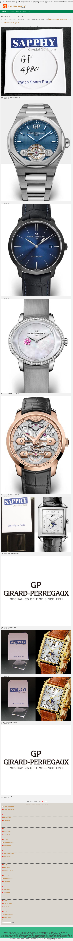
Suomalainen (52, 938)
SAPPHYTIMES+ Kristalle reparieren (7, 16)
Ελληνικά (47, 939)
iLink (9, 932)
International (67, 939)
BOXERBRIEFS (60, 933)
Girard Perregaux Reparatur (20, 16)
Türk (57, 939)
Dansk (48, 938)
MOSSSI (15, 933)
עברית (60, 939)
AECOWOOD (24, 933)
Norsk (56, 938)
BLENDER (55, 933)
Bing (22, 932)
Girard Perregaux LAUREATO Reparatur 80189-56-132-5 (11, 201)
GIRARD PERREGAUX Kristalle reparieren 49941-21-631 (11, 674)
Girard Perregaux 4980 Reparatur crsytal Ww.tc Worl (10, 97)
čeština (43, 939)
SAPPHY (56, 932)
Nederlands (33, 938)
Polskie (8, 939)
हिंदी (62, 938)
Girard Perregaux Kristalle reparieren (7, 796)
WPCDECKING (50, 933)
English (63, 939)
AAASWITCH (42, 932)
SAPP (34, 933)
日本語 (37, 938)
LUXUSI (28, 933)
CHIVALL (63, 932)
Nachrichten (12, 11)
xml (17, 932)
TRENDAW (20, 933)
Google (19, 932)
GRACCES (42, 933)
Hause (3, 11)
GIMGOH (67, 932)
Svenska (59, 938)
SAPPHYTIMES (31, 932)
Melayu (32, 939)
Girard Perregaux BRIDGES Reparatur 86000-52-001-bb (11, 494)
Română (16, 939)
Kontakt (28, 11)
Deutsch (25, 938)
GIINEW (45, 933)
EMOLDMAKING (51, 932)
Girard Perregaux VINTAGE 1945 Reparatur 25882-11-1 (11, 553)
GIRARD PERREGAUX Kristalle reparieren (9, 722)
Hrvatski (36, 939)
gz (14, 932)
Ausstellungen (18, 11)
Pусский (4, 939)
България (40, 939)
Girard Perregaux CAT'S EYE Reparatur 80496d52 (10, 393)
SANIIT (35, 932)
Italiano (29, 938)
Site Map (11, 932)
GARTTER (60, 932)
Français (22, 938)
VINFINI (38, 932)
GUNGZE (37, 933)
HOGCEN (12, 933)
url (13, 932)
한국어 (50, 939)
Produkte (7, 11)
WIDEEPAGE (25, 932)
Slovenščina (24, 939)
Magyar (45, 938)
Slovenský (29, 939)
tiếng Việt (20, 939)
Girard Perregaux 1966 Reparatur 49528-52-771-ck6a (11, 296)
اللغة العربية (41, 938)
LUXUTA (31, 933)
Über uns (24, 11)
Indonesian (12, 939)
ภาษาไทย (54, 939)
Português (18, 938)
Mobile (11, 938)
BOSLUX (46, 932)
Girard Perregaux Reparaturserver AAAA (8, 627)
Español (14, 938)
